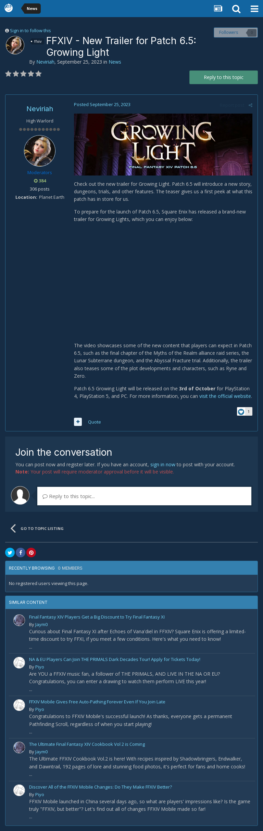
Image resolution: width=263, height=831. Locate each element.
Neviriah (45, 62)
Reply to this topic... (68, 496)
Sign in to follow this (30, 30)
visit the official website (225, 396)
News (115, 62)
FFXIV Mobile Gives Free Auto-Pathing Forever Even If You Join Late (97, 702)
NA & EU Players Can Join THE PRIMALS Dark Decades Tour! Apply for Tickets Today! (114, 659)
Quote (94, 422)
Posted (102, 104)
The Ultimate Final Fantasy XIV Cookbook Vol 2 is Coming (87, 744)
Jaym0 (41, 624)
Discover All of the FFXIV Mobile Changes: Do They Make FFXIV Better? (100, 787)
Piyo (39, 667)
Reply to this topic (223, 77)
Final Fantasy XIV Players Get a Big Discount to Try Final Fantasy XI (97, 617)
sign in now (162, 464)
